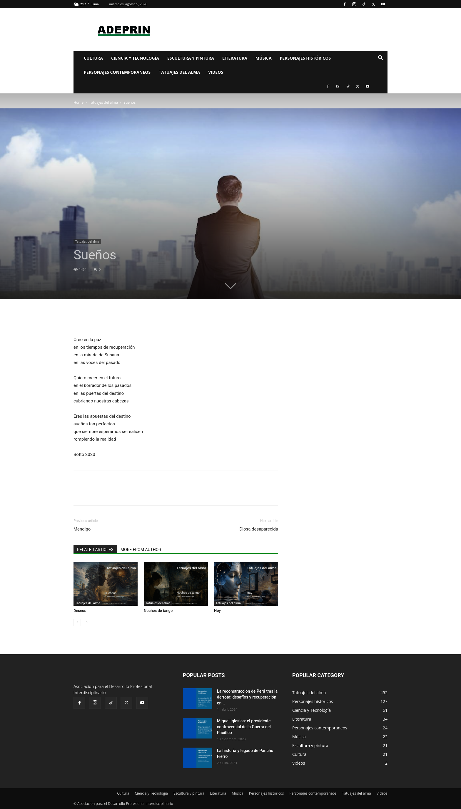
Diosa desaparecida (258, 529)
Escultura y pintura (190, 58)
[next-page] (86, 622)
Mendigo (82, 529)
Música (263, 58)
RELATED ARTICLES (95, 549)
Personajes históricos (305, 58)
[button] (380, 58)
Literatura (234, 58)
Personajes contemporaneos (117, 72)
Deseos (80, 610)
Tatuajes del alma (179, 72)
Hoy (217, 610)
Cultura (93, 58)
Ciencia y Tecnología (135, 58)
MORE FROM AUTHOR (141, 549)
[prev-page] (77, 622)
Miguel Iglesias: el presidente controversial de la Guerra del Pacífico (244, 727)
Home (78, 102)
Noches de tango (158, 610)
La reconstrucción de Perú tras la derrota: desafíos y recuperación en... (247, 697)
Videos (215, 72)
